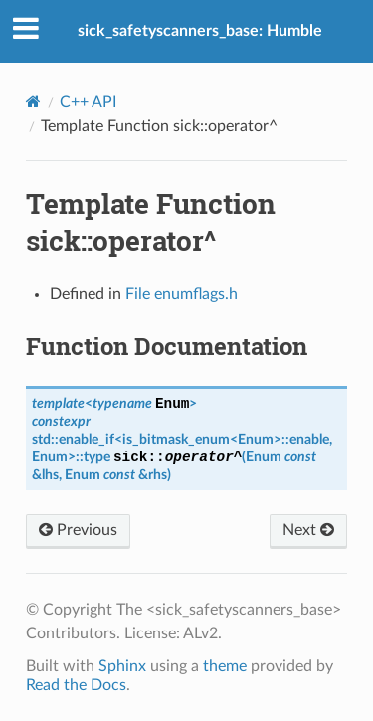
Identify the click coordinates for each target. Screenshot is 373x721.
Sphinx (122, 666)
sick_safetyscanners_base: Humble (200, 31)
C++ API (88, 102)
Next (308, 530)
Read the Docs (76, 685)
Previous (78, 530)
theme (225, 666)
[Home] (33, 101)
